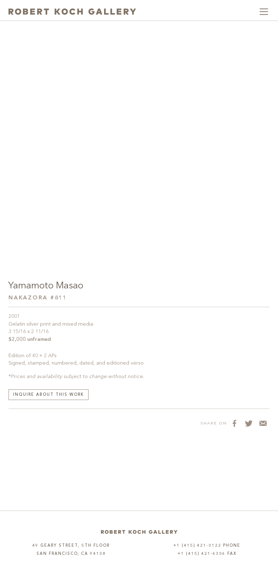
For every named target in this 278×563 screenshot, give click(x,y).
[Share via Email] (262, 423)
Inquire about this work (48, 395)
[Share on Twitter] (248, 423)
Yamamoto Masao (45, 286)
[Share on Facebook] (234, 423)
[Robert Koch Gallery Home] (72, 12)
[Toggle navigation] (264, 11)
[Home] (139, 532)
